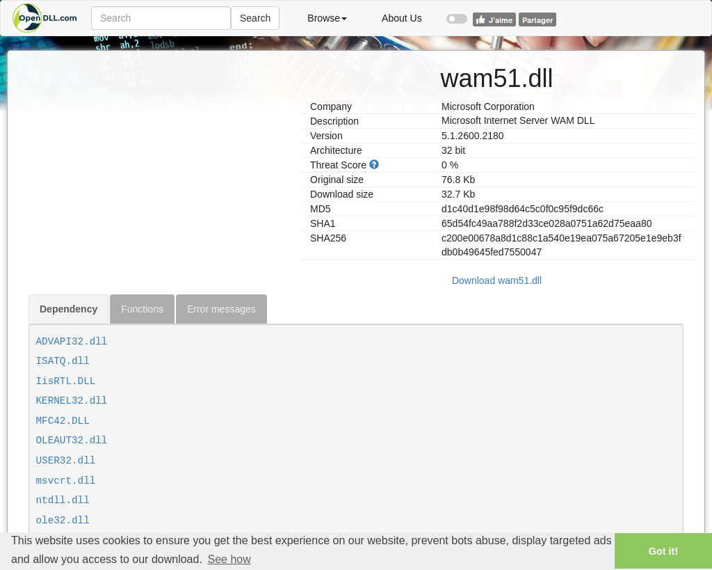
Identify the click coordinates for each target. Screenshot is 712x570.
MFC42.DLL (63, 421)
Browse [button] (327, 18)
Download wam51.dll (497, 280)
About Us (402, 18)
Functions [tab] (142, 309)
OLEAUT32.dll (72, 440)
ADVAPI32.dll (72, 341)
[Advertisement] (159, 148)
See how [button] (228, 559)
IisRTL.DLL (66, 381)
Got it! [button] (663, 551)
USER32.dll (66, 460)
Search (255, 18)
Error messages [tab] (221, 309)
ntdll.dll (63, 500)
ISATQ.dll (63, 361)
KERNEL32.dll (72, 400)
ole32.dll (63, 520)
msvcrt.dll (66, 480)
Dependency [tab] (68, 309)
